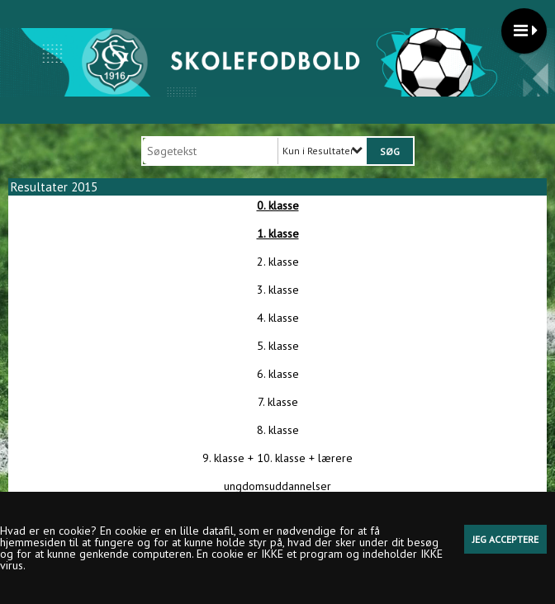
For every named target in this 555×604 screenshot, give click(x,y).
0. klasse (278, 205)
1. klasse (278, 233)
